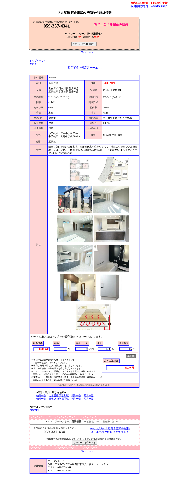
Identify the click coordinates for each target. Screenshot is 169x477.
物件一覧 (41, 395)
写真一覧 (88, 395)
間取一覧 (76, 395)
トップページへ (84, 52)
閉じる (33, 64)
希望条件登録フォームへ (84, 67)
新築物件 (34, 410)
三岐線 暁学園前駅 (59, 398)
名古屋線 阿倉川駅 (59, 395)
